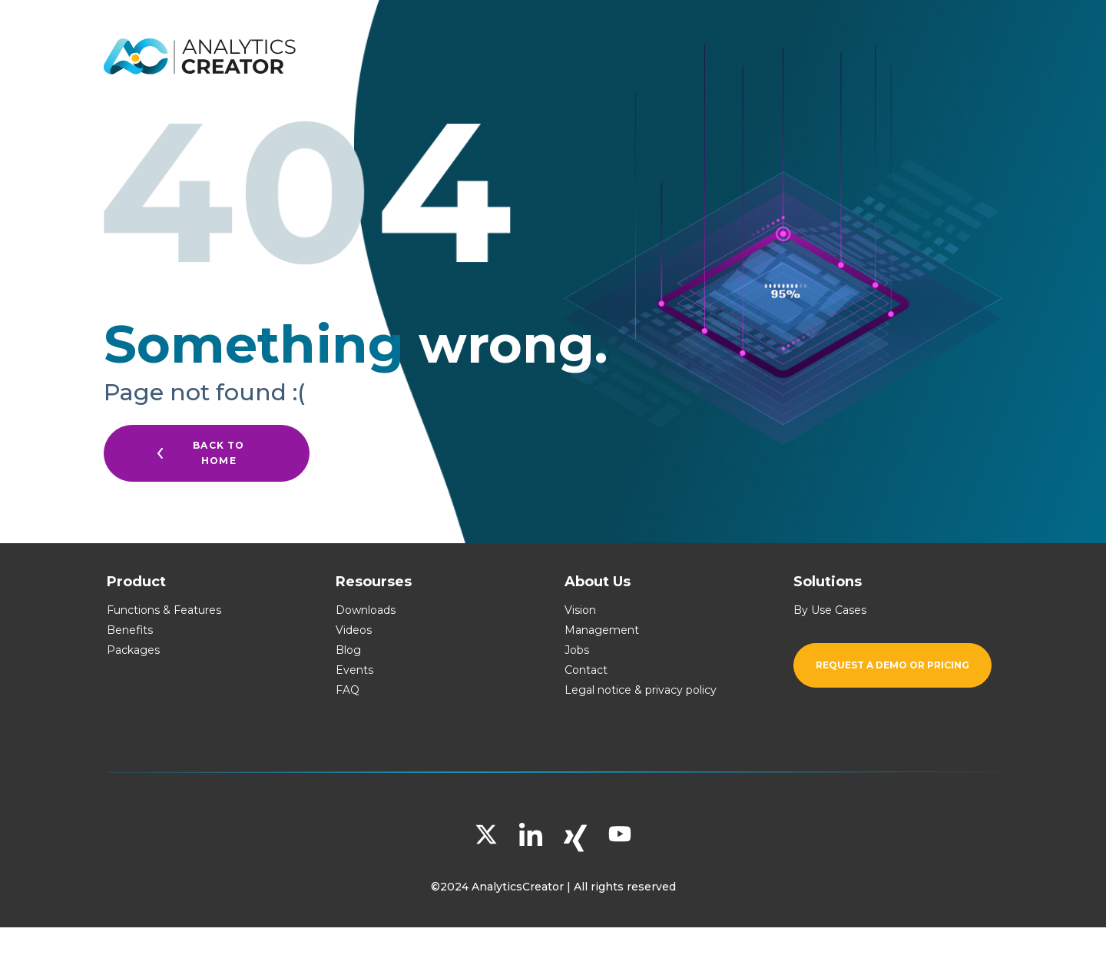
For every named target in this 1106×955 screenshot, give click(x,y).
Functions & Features (164, 610)
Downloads (366, 610)
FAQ (347, 690)
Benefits (130, 630)
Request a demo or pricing (892, 665)
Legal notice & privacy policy (641, 690)
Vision (580, 610)
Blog (348, 650)
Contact (586, 670)
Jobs (577, 650)
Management (602, 630)
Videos (354, 630)
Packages (133, 650)
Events (354, 670)
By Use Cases (829, 610)
